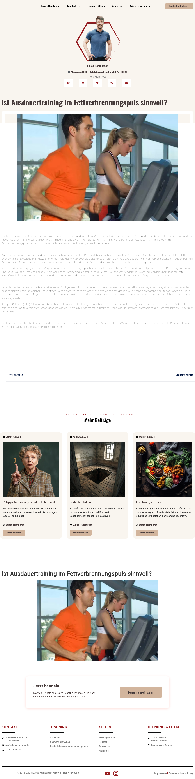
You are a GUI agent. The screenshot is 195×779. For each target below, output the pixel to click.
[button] (68, 83)
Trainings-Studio (96, 6)
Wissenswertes (140, 6)
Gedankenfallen (80, 502)
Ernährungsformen (149, 502)
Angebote (74, 6)
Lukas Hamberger (50, 6)
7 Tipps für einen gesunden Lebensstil (29, 502)
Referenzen (118, 6)
